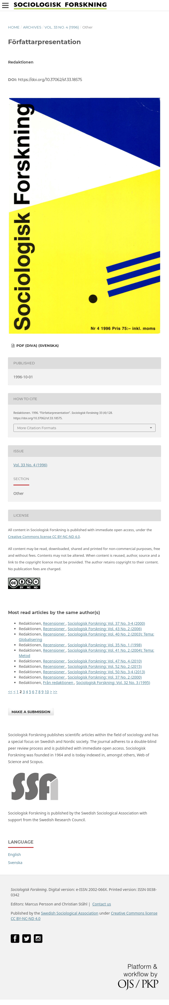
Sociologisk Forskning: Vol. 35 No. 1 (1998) (105, 644)
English (14, 854)
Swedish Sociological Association (69, 913)
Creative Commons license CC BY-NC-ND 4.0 (44, 536)
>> (55, 691)
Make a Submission (31, 712)
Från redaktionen (58, 682)
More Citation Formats (36, 428)
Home (14, 27)
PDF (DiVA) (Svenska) (37, 345)
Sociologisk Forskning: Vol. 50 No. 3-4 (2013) (106, 671)
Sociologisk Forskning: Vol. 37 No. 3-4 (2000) (106, 623)
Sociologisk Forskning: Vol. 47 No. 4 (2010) (105, 661)
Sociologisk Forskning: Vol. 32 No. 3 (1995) (113, 682)
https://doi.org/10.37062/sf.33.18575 (50, 79)
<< (10, 691)
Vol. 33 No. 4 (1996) (62, 27)
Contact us (101, 904)
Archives (32, 27)
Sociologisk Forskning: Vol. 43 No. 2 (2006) (105, 628)
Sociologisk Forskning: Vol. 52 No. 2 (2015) (105, 666)
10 (47, 691)
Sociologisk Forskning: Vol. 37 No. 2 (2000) (105, 677)
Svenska (15, 862)
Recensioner (54, 623)
